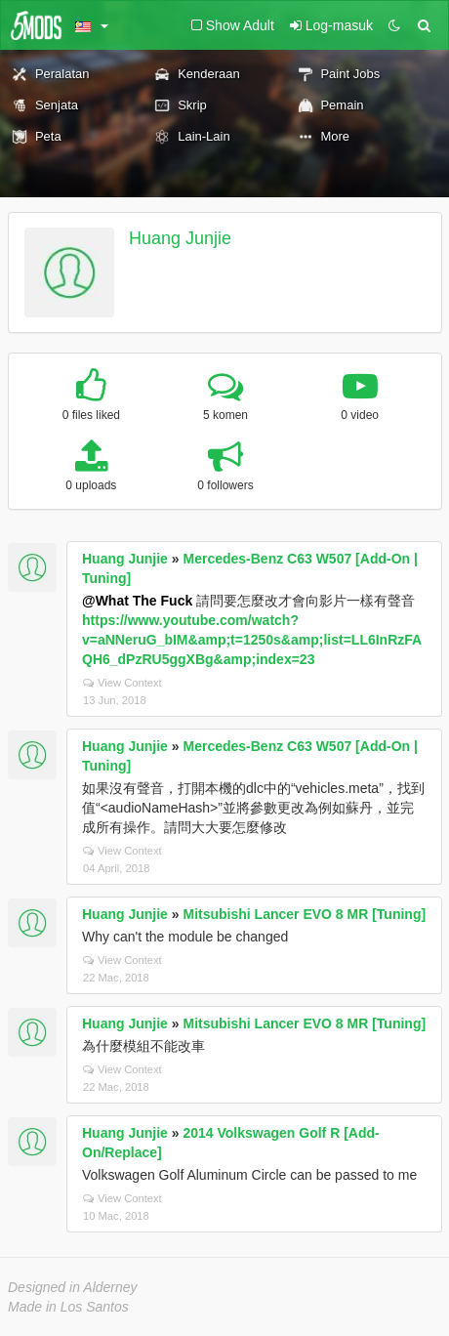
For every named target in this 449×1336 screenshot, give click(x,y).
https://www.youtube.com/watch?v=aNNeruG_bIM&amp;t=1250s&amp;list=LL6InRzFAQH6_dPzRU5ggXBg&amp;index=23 (252, 639)
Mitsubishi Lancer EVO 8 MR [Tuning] (304, 914)
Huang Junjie (180, 238)
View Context (122, 683)
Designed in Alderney (73, 1287)
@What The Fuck (137, 600)
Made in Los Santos (68, 1307)
